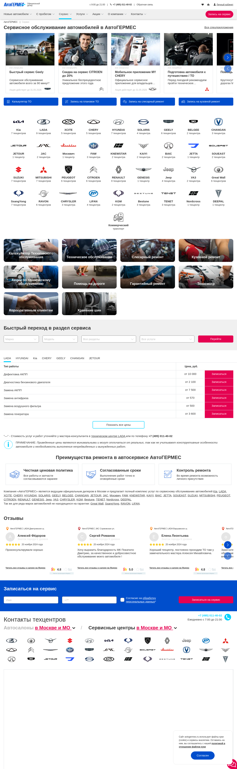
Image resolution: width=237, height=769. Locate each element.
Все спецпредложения (218, 27)
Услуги (80, 14)
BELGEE (193, 126)
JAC (43, 150)
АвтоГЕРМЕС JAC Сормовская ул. (98, 528)
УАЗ (193, 174)
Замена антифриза (16, 398)
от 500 (190, 405)
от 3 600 (190, 413)
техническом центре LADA (108, 436)
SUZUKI (18, 174)
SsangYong (18, 198)
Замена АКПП (13, 390)
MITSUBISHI (43, 174)
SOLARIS (143, 126)
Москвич (68, 150)
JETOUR (18, 150)
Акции (96, 14)
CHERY (93, 126)
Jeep (168, 174)
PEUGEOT (68, 174)
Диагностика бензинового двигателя (27, 382)
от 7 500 (190, 389)
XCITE (68, 126)
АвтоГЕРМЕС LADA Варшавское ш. (171, 528)
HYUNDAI (118, 126)
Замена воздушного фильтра (22, 406)
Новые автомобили (16, 14)
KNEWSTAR (118, 150)
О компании (116, 14)
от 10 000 (190, 373)
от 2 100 (190, 381)
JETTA (193, 150)
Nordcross (193, 198)
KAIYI (143, 150)
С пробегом (44, 14)
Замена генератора (16, 414)
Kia (18, 126)
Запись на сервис (219, 14)
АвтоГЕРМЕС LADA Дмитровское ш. (27, 528)
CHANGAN (218, 126)
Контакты (137, 14)
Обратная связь (145, 4)
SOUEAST (218, 150)
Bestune (143, 198)
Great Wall (218, 174)
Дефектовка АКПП (16, 374)
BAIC (168, 150)
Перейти (215, 338)
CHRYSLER (68, 198)
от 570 (190, 397)
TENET (168, 198)
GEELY (168, 126)
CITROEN (93, 174)
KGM (118, 198)
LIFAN (93, 198)
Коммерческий (119, 224)
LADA (43, 126)
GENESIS (143, 174)
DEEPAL (218, 198)
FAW (93, 150)
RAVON (43, 198)
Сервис (64, 14)
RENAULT (118, 174)
